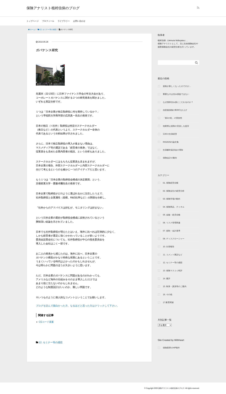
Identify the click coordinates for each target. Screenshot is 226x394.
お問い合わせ (79, 21)
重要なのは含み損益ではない (176, 94)
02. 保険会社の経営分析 (173, 191)
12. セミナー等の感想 (51, 342)
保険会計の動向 (170, 158)
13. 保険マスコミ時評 (172, 270)
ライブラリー (64, 21)
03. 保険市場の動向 (171, 199)
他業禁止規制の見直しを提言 (176, 126)
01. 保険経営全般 (170, 183)
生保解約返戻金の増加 (173, 150)
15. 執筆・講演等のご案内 (174, 286)
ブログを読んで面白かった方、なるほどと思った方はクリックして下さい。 (77, 305)
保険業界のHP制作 (171, 348)
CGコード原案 (46, 322)
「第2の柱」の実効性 (172, 118)
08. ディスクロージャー (173, 238)
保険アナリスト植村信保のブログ (53, 8)
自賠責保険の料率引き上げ (175, 110)
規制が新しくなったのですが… (177, 86)
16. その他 (167, 294)
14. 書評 (166, 278)
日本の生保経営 (170, 134)
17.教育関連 (168, 302)
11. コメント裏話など (172, 254)
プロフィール (48, 21)
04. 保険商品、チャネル (173, 207)
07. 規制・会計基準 (171, 231)
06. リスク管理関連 (171, 223)
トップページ (33, 21)
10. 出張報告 (168, 246)
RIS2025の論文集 (171, 142)
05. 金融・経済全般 (171, 215)
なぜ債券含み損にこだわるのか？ (178, 102)
